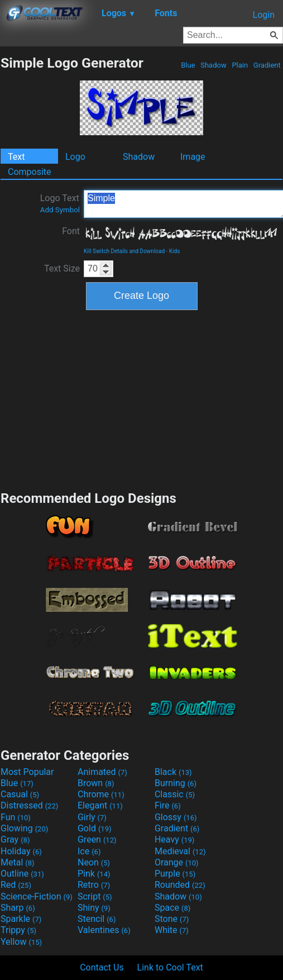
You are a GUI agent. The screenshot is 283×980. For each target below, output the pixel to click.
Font (71, 231)
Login (264, 14)
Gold (95, 828)
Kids (174, 251)
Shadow (213, 65)
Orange (177, 862)
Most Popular (27, 772)
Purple (175, 873)
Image (192, 156)
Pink (94, 873)
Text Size (62, 268)
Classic (175, 794)
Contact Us (102, 967)
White (172, 930)
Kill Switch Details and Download (124, 251)
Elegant (100, 805)
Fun (16, 817)
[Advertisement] (142, 399)
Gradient (267, 65)
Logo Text (60, 203)
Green (97, 839)
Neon (94, 862)
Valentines (104, 930)
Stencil (97, 919)
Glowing (24, 828)
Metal (18, 862)
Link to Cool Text (170, 967)
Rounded (180, 884)
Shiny (94, 907)
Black (173, 772)
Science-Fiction (37, 896)
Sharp (18, 907)
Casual (20, 794)
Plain (240, 65)
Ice (89, 851)
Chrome (101, 794)
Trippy (18, 930)
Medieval (180, 851)
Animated (102, 772)
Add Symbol (60, 210)
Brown (96, 783)
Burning (175, 783)
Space (172, 907)
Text (16, 156)
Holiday (21, 851)
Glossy (176, 817)
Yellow (21, 941)
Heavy (174, 839)
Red (16, 884)
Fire (168, 805)
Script (95, 896)
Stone (172, 919)
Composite (29, 171)
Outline (22, 873)
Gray (15, 839)
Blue (188, 65)
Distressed (29, 805)
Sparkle (21, 919)
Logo (75, 156)
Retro (94, 884)
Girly (92, 817)
